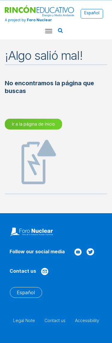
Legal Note (24, 320)
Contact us (55, 320)
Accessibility (87, 320)
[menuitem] (91, 13)
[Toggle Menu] (48, 31)
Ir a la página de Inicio (33, 123)
